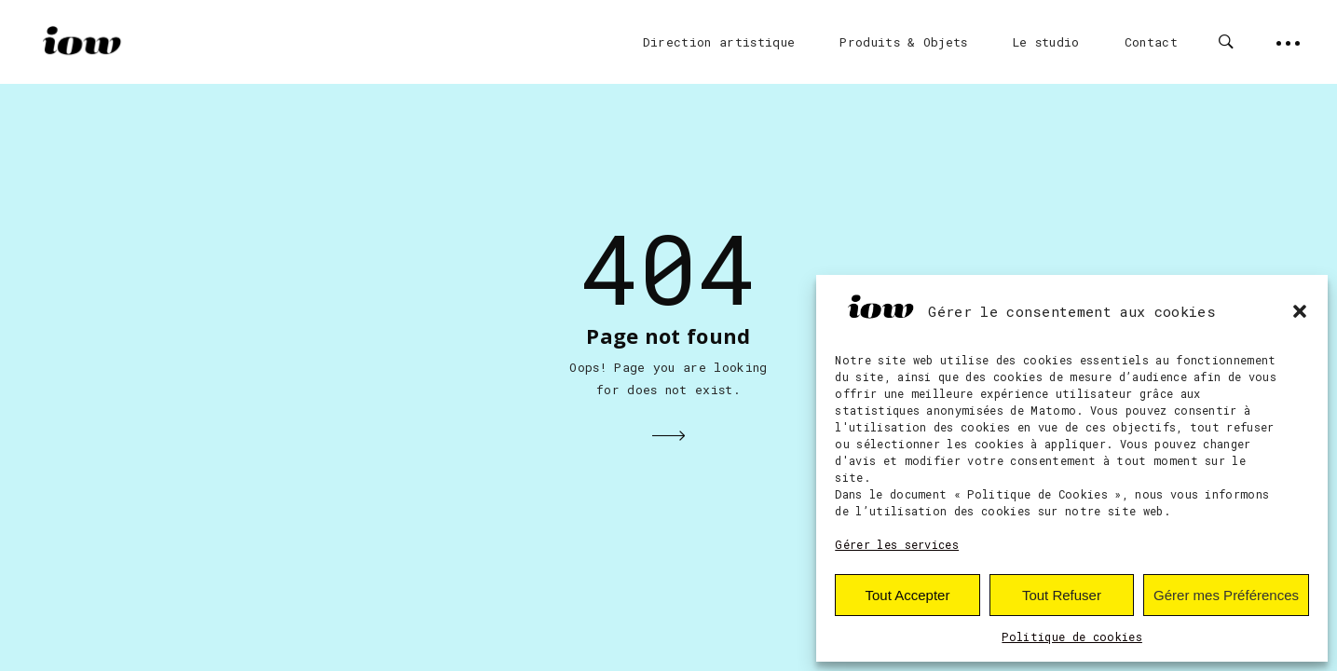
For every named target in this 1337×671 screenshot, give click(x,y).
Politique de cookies (1072, 636)
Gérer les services (897, 544)
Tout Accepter (908, 595)
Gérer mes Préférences (1226, 595)
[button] (1299, 311)
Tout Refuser (1061, 595)
